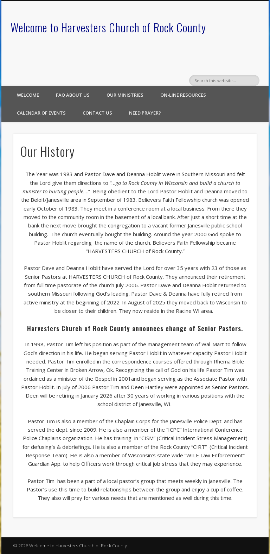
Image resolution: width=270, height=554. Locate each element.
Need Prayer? (145, 113)
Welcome (28, 95)
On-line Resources (183, 95)
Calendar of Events (41, 113)
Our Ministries (125, 95)
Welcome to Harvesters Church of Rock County (108, 27)
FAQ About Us (73, 95)
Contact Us (97, 113)
